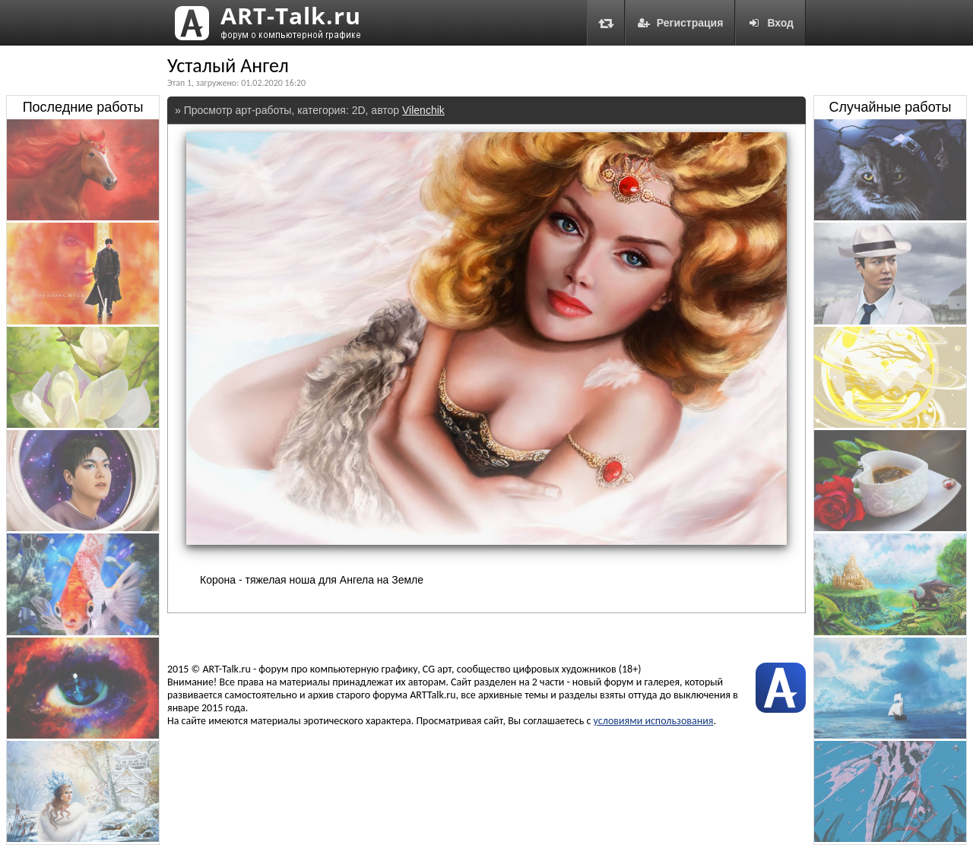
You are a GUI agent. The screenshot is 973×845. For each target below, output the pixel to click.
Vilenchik (423, 110)
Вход (770, 23)
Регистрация (680, 23)
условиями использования (654, 720)
